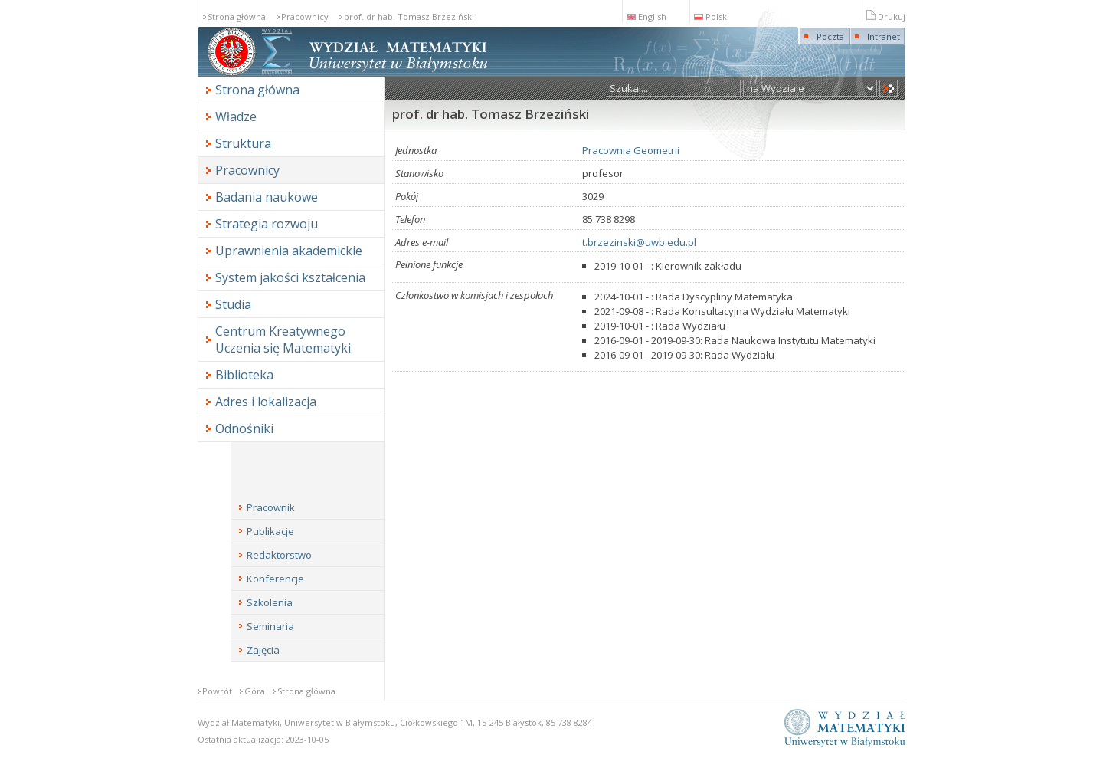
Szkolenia (270, 602)
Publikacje (270, 531)
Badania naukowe (266, 197)
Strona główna (237, 16)
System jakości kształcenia (290, 277)
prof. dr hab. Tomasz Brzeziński (409, 16)
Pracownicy (305, 16)
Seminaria (270, 626)
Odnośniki (244, 428)
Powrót (217, 691)
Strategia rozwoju (266, 223)
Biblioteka (244, 374)
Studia (233, 304)
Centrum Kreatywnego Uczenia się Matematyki (283, 339)
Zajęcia (263, 650)
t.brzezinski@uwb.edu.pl (639, 242)
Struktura (243, 143)
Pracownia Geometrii (630, 150)
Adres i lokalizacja (265, 401)
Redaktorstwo (279, 555)
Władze (236, 116)
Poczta (830, 36)
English (646, 16)
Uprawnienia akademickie (288, 250)
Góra (254, 691)
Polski (711, 16)
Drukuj (885, 16)
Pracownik (271, 507)
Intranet (883, 36)
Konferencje (275, 579)
